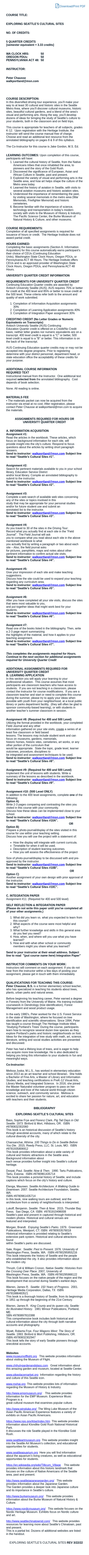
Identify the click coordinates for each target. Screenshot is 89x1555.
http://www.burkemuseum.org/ (25, 1496)
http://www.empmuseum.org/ (24, 1393)
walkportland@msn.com (48, 453)
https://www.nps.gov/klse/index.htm (28, 1421)
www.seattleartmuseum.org (23, 1440)
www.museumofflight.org (21, 1356)
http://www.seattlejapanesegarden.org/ (30, 1480)
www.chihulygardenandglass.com (27, 1365)
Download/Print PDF (70, 6)
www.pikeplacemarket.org (22, 1374)
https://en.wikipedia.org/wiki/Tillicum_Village (33, 1465)
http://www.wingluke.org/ (21, 1408)
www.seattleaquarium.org (22, 1452)
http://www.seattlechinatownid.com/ (28, 1521)
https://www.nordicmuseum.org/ (26, 1508)
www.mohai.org (15, 1383)
